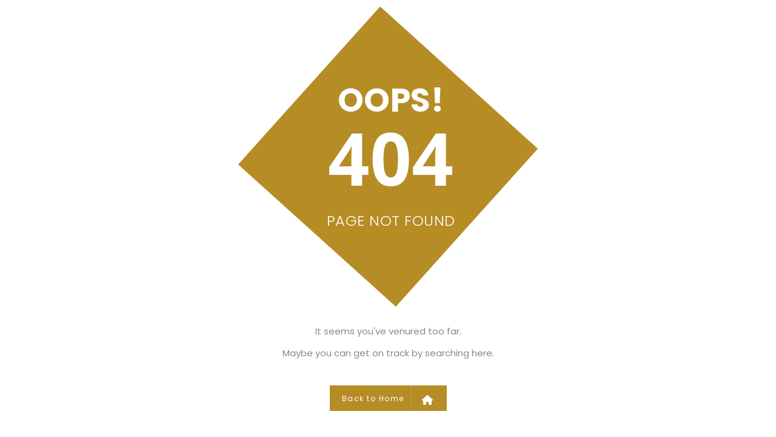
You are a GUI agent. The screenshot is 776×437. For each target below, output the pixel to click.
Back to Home (388, 398)
